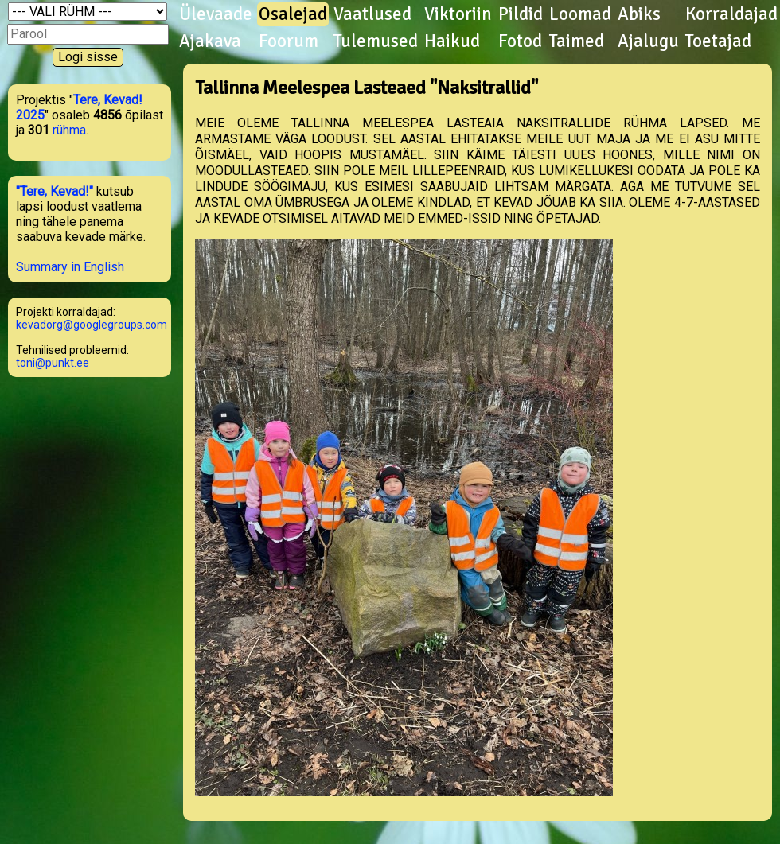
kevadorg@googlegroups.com (91, 324)
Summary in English (70, 266)
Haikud (452, 41)
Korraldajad (731, 14)
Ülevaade (215, 14)
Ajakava (210, 41)
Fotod (520, 41)
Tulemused (375, 41)
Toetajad (718, 41)
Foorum (288, 41)
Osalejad (293, 14)
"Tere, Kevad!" (54, 191)
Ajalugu (648, 41)
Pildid (520, 14)
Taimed (576, 41)
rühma (69, 130)
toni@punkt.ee (52, 362)
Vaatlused (372, 14)
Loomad (580, 14)
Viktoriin (458, 14)
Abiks (639, 14)
